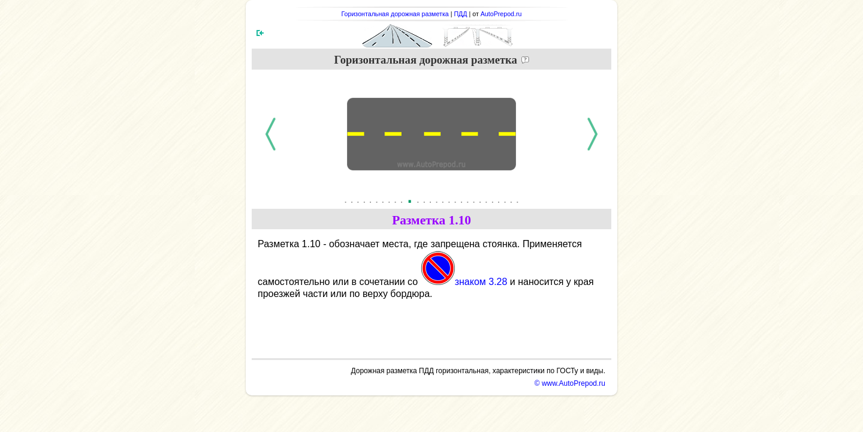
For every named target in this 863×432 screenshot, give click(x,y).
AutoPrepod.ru (501, 13)
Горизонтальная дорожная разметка (395, 13)
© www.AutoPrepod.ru (570, 383)
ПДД (460, 13)
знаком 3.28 (464, 282)
